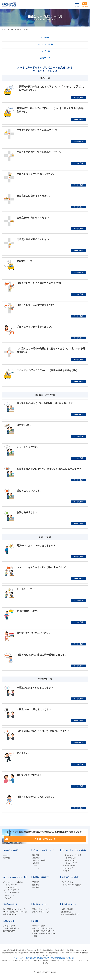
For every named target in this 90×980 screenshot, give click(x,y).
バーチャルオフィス (70, 863)
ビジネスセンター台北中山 (13, 882)
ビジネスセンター (69, 860)
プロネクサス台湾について (43, 850)
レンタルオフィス (69, 858)
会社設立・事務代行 (41, 877)
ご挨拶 (34, 866)
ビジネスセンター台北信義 (71, 855)
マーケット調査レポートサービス (15, 912)
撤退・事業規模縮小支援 (70, 914)
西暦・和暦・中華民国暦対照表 (43, 933)
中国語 (34, 936)
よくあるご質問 (9, 926)
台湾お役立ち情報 (39, 926)
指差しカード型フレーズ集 (42, 928)
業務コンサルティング (40, 912)
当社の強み (36, 858)
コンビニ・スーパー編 (45, 44)
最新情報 (6, 858)
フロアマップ (68, 868)
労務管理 (35, 885)
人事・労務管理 (67, 909)
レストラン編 (45, 51)
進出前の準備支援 (9, 914)
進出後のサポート (69, 904)
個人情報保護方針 (9, 931)
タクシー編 (45, 37)
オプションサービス (70, 866)
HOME (4, 30)
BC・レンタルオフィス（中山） (16, 877)
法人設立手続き (67, 882)
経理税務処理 (66, 912)
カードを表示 (78, 98)
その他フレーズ (45, 58)
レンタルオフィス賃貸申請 (71, 885)
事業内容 (35, 855)
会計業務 (35, 887)
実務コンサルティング (40, 909)
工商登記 (35, 882)
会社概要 (35, 863)
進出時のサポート (40, 904)
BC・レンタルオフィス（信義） (74, 850)
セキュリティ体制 (39, 860)
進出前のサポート (10, 904)
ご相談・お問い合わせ (45, 839)
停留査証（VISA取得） (71, 877)
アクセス (35, 868)
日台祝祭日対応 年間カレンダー (44, 931)
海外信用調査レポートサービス (14, 909)
